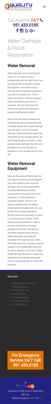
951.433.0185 (28, 23)
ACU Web (34, 398)
